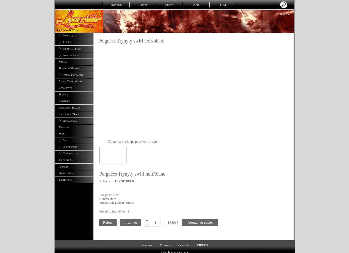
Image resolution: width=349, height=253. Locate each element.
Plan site (147, 241)
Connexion (283, 14)
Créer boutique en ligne (175, 248)
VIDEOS (202, 241)
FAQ (223, 5)
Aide (196, 5)
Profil (169, 5)
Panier (143, 5)
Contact (165, 241)
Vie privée (183, 241)
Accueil (116, 5)
